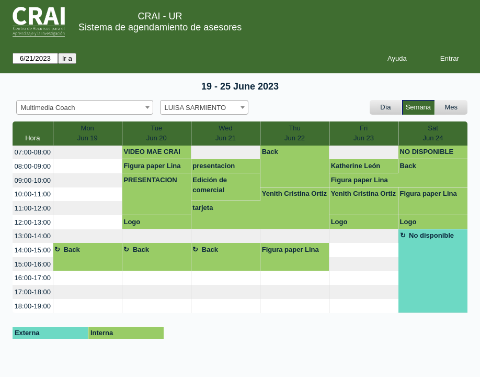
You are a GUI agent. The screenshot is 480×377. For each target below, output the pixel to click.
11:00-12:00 (33, 208)
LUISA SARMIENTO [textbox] (195, 108)
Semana (418, 107)
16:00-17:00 (33, 278)
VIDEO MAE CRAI (151, 152)
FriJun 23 (363, 133)
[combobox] (84, 107)
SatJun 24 (432, 133)
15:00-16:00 (33, 264)
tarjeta (202, 208)
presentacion (213, 166)
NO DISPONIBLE (427, 152)
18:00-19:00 (33, 306)
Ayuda (397, 58)
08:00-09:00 (33, 166)
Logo (131, 222)
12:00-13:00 (33, 222)
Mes (451, 107)
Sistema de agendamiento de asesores (160, 27)
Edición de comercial (209, 185)
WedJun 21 (225, 133)
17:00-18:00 (33, 292)
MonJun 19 (87, 133)
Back (270, 152)
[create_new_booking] (87, 153)
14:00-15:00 (33, 250)
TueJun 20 (156, 133)
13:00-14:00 (33, 236)
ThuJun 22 (294, 133)
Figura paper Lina (151, 166)
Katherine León (356, 166)
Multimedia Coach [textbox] (48, 108)
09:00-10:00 (33, 180)
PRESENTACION (150, 180)
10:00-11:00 (33, 194)
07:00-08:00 (33, 152)
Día (385, 107)
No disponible (431, 235)
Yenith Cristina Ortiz (294, 193)
